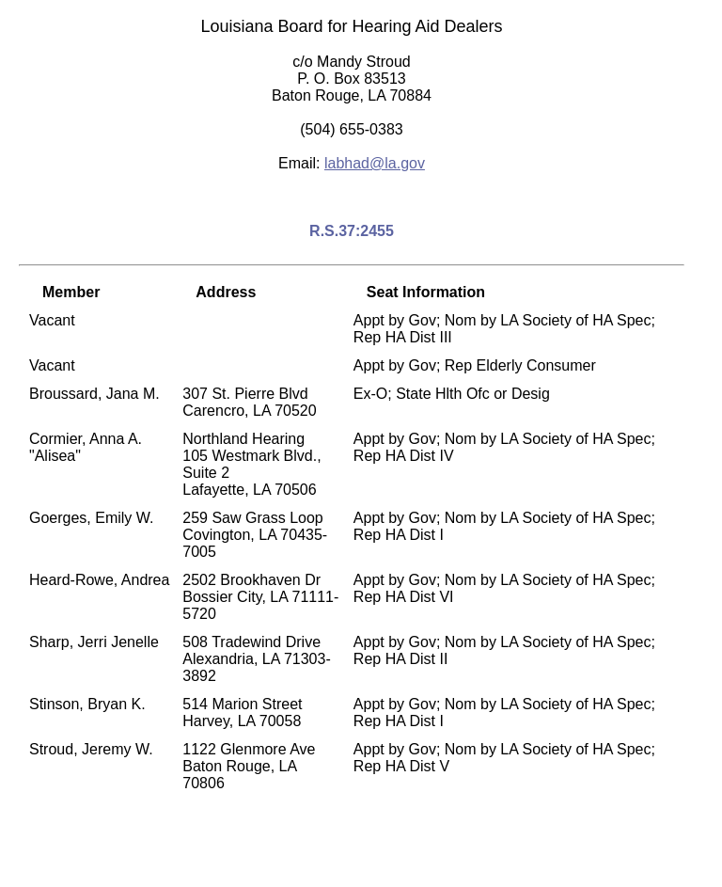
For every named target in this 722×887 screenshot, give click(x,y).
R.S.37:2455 (351, 231)
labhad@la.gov (374, 163)
